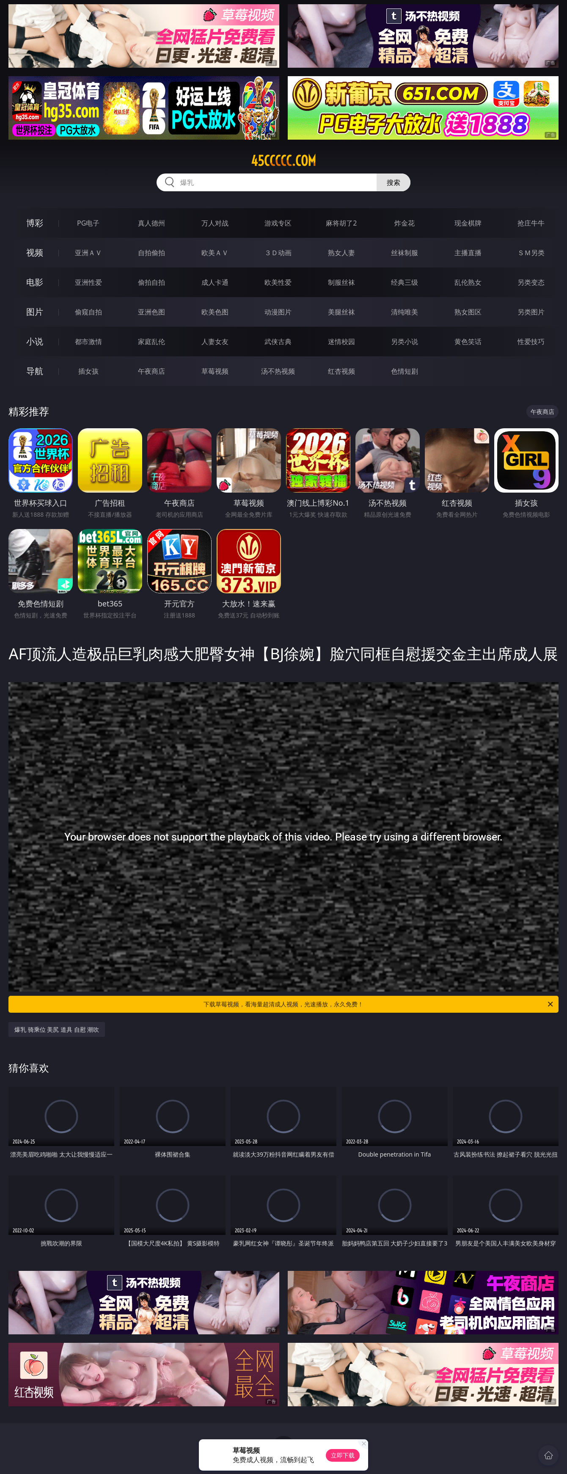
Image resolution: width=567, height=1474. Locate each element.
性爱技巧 (531, 341)
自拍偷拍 (151, 252)
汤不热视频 (278, 371)
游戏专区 (278, 223)
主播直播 (468, 252)
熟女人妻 (341, 252)
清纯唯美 (404, 312)
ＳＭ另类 (531, 252)
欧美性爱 (278, 282)
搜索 (393, 182)
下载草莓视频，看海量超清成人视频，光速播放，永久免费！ (379, 1004)
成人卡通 (214, 282)
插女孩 (88, 371)
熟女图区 (468, 312)
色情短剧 (404, 371)
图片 (34, 311)
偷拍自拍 (151, 282)
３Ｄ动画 (278, 252)
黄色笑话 (468, 341)
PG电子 (88, 223)
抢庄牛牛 (531, 223)
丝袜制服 (404, 252)
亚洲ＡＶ (88, 252)
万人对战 (214, 223)
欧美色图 (214, 312)
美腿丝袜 (341, 312)
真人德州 (151, 223)
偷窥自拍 (88, 312)
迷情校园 (341, 341)
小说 (34, 341)
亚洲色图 (151, 312)
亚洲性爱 (88, 282)
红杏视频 (341, 371)
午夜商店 (151, 371)
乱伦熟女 (468, 282)
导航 (34, 371)
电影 (34, 282)
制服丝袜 (341, 282)
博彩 (34, 223)
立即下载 (343, 1455)
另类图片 (531, 312)
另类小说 (404, 341)
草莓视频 (214, 371)
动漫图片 (278, 312)
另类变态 (531, 282)
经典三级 (404, 282)
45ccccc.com (283, 160)
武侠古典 (278, 341)
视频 (34, 252)
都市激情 (88, 341)
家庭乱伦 (151, 341)
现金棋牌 (468, 223)
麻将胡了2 (341, 223)
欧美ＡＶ (214, 252)
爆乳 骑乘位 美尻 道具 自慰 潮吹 (56, 1029)
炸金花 (404, 223)
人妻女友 (214, 341)
